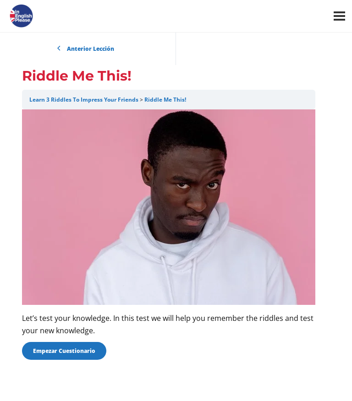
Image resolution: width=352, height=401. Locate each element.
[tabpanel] (168, 223)
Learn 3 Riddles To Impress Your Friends (83, 99)
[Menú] (339, 16)
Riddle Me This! (165, 99)
